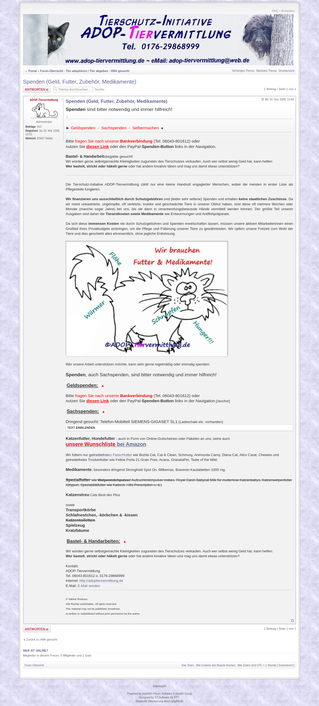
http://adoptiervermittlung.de (101, 581)
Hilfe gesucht (120, 70)
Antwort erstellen (37, 89)
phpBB (146, 693)
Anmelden (288, 10)
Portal (32, 70)
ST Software (162, 697)
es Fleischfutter (110, 455)
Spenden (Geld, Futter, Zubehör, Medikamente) (79, 82)
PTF (176, 697)
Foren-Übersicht (51, 70)
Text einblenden (81, 427)
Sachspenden (114, 128)
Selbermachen (145, 128)
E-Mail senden (89, 586)
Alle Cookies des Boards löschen (215, 665)
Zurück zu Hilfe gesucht (41, 639)
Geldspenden (83, 128)
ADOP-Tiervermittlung (44, 99)
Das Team (188, 665)
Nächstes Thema (266, 70)
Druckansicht (286, 70)
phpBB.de (177, 701)
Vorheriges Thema (243, 70)
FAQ (275, 10)
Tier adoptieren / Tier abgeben (87, 70)
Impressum (159, 686)
